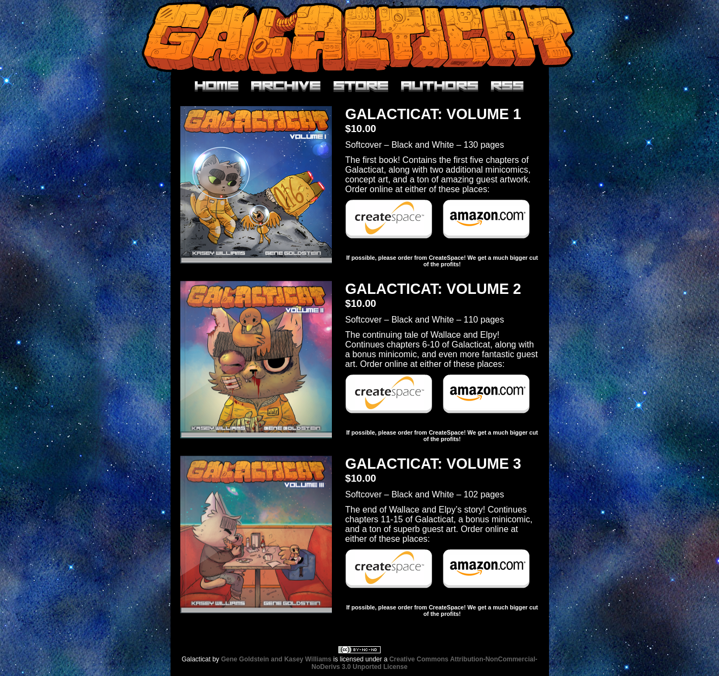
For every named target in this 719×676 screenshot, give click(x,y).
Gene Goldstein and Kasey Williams (276, 659)
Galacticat (359, 37)
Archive (286, 87)
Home (216, 87)
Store (361, 87)
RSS (508, 87)
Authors (440, 87)
